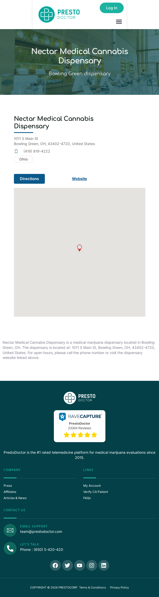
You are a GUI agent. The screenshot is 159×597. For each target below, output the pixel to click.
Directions (29, 178)
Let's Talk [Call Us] (29, 544)
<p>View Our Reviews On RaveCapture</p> (79, 426)
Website (79, 178)
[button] (119, 22)
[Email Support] (10, 530)
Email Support (34, 526)
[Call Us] (10, 548)
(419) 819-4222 (36, 151)
